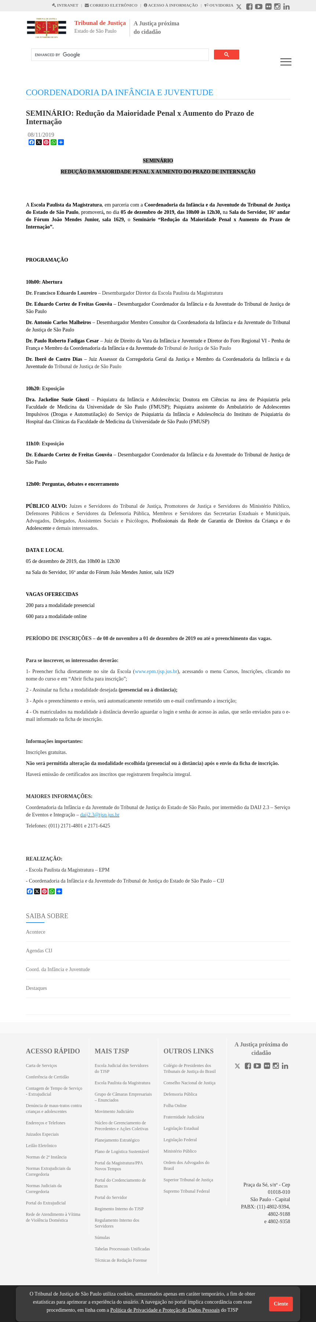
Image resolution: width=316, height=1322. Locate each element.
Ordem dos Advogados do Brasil (187, 1165)
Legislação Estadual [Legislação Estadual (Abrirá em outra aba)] (181, 1128)
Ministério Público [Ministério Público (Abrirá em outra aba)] (180, 1151)
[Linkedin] (285, 1067)
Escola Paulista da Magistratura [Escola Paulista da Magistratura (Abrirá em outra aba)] (122, 1082)
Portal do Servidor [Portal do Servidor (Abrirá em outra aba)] (111, 1197)
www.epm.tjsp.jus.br (156, 671)
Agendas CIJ (39, 950)
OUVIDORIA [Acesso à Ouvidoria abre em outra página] (218, 5)
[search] (119, 55)
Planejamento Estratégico (117, 1140)
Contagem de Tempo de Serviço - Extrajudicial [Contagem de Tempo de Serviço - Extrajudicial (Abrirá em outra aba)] (54, 1091)
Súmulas (102, 1237)
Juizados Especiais (42, 1134)
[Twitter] (238, 1067)
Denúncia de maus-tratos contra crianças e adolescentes (54, 1108)
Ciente (281, 1304)
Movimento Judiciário (114, 1111)
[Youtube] (257, 1067)
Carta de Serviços (41, 1065)
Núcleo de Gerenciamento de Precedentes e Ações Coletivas (121, 1125)
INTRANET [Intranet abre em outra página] (65, 5)
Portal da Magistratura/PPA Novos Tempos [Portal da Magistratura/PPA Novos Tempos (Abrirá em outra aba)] (119, 1165)
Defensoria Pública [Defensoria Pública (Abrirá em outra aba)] (180, 1094)
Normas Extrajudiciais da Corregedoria (48, 1171)
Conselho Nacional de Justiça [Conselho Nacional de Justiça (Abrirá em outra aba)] (190, 1082)
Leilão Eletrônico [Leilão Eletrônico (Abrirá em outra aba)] (41, 1145)
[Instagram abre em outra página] (277, 7)
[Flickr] (267, 1067)
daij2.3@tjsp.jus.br (100, 815)
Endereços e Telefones (46, 1122)
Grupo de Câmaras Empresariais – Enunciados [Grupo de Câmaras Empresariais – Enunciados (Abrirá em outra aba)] (123, 1097)
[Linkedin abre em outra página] (286, 7)
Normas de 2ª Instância (46, 1157)
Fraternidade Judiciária (184, 1117)
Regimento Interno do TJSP (119, 1208)
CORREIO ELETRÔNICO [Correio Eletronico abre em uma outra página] (111, 5)
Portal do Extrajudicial (46, 1203)
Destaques (36, 988)
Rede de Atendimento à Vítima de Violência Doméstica (53, 1217)
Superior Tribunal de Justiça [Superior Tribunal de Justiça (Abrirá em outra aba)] (188, 1179)
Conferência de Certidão (47, 1076)
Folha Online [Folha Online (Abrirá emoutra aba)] (175, 1105)
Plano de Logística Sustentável (122, 1151)
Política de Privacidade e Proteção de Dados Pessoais (164, 1310)
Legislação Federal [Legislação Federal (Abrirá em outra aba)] (180, 1139)
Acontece (36, 932)
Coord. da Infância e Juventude (58, 969)
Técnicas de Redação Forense (121, 1260)
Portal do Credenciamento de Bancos (120, 1183)
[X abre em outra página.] (239, 7)
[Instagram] (276, 1067)
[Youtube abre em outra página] (258, 7)
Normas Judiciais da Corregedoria (44, 1188)
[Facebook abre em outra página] (249, 7)
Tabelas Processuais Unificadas (122, 1248)
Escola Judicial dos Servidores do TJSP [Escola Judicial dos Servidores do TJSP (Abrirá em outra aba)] (121, 1068)
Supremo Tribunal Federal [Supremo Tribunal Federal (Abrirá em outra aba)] (187, 1191)
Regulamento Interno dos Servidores (117, 1223)
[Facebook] (248, 1067)
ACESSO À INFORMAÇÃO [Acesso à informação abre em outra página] (171, 5)
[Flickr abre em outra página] (268, 7)
